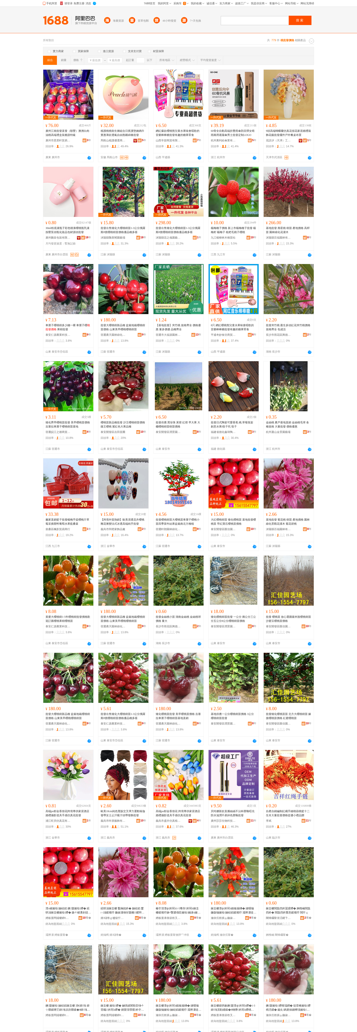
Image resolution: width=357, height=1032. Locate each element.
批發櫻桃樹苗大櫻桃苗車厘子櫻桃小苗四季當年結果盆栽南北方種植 (177, 521)
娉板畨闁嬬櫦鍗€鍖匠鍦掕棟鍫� (58, 918)
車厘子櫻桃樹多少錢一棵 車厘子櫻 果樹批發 (68, 327)
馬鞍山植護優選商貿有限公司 (113, 140)
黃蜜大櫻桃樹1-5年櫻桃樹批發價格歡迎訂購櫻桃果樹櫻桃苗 (68, 619)
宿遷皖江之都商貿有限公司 (58, 432)
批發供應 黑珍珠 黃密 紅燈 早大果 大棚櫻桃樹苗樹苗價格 (178, 424)
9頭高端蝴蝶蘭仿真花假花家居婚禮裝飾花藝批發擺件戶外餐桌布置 (288, 133)
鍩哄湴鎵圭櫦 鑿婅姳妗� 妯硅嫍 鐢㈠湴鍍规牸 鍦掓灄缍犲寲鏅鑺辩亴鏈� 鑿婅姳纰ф (122, 911)
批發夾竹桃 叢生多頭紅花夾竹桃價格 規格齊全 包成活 (288, 327)
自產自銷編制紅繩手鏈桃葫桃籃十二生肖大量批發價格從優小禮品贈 (288, 813)
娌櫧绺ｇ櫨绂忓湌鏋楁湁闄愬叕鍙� (113, 918)
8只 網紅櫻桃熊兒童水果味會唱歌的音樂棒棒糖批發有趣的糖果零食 (232, 327)
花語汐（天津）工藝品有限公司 (278, 140)
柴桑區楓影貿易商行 (58, 529)
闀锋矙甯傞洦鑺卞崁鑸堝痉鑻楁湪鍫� (278, 918)
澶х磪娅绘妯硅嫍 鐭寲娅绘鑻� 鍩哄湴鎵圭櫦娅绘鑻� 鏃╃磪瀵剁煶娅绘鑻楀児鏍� (68, 911)
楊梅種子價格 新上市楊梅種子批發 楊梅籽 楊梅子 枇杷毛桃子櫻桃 (233, 230)
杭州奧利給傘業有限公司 (223, 140)
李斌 (268, 820)
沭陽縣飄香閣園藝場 (113, 237)
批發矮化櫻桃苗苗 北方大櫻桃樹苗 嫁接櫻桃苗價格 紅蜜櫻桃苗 (288, 716)
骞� (87, 917)
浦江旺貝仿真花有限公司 (58, 820)
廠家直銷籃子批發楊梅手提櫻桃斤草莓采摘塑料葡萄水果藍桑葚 (67, 521)
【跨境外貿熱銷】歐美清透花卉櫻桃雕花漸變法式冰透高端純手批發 (122, 521)
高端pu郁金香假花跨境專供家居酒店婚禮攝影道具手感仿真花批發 (67, 813)
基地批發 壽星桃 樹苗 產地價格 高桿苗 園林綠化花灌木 (288, 230)
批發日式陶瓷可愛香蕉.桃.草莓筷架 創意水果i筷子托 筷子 (232, 424)
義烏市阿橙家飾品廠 (113, 529)
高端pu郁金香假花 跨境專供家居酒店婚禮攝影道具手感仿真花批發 (178, 813)
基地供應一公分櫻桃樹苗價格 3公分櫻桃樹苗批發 (232, 716)
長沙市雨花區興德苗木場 (278, 334)
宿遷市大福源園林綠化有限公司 (168, 334)
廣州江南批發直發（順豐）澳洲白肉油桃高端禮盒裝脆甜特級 (67, 133)
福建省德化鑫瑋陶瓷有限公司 (223, 432)
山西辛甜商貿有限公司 (168, 140)
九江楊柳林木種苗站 (223, 237)
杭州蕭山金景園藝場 (278, 432)
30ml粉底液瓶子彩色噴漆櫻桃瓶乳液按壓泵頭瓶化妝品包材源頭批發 (67, 230)
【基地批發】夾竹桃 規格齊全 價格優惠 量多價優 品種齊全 (178, 327)
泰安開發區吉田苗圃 (113, 432)
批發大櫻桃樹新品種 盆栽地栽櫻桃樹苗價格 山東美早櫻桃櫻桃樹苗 (123, 327)
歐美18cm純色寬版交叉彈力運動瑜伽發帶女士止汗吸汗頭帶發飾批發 (123, 813)
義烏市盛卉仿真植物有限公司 (168, 820)
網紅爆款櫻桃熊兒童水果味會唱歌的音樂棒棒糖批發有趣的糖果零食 (177, 133)
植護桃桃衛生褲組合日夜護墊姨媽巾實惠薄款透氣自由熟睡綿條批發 (122, 133)
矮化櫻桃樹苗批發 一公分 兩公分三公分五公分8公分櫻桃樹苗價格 (233, 619)
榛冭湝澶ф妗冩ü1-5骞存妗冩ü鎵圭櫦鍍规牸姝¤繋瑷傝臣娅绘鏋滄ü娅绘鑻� (178, 911)
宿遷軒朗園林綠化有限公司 (168, 529)
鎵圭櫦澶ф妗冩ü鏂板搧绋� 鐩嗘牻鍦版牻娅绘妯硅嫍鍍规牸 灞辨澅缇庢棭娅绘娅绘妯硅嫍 (233, 911)
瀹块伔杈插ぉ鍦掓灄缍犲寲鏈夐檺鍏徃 (223, 918)
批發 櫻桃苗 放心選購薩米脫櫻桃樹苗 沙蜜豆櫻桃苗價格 (288, 619)
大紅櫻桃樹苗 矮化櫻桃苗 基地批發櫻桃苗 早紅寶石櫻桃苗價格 (233, 521)
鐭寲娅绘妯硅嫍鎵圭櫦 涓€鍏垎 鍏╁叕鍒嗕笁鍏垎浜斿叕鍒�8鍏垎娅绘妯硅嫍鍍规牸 (68, 1008)
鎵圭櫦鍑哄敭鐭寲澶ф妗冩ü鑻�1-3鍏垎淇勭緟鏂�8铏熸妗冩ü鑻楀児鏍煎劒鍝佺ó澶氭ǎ (233, 1008)
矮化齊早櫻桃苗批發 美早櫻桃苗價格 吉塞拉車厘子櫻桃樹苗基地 (68, 424)
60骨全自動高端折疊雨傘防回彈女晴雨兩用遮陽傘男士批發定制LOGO (233, 133)
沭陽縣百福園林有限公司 (278, 237)
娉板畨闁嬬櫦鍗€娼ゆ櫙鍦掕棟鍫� (58, 1015)
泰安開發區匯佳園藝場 (223, 529)
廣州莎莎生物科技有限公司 (223, 820)
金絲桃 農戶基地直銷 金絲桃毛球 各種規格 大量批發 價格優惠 (287, 424)
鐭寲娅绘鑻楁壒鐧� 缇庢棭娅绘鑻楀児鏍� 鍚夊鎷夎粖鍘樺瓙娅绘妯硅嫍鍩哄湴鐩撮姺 (288, 1008)
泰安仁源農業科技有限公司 (58, 334)
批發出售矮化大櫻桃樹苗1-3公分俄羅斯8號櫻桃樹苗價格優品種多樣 (123, 230)
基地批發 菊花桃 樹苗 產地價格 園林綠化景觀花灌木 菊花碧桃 (288, 521)
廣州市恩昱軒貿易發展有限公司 (58, 140)
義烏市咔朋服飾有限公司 (113, 820)
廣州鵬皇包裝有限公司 (58, 237)
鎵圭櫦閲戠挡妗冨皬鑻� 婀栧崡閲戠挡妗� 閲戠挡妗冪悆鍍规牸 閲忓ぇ (288, 910)
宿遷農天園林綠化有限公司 (113, 334)
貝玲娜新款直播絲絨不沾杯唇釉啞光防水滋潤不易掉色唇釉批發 (233, 813)
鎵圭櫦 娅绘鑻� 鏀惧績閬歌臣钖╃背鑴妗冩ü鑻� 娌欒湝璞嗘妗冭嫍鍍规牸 (122, 1008)
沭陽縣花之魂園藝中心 (168, 237)
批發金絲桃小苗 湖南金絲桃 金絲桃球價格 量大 (178, 619)
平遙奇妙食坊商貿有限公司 (223, 334)
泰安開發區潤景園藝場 (168, 432)
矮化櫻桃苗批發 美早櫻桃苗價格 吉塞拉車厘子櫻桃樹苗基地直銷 (178, 716)
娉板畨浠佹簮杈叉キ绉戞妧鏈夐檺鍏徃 (168, 918)
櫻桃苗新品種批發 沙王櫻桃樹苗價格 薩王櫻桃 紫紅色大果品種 (123, 424)
